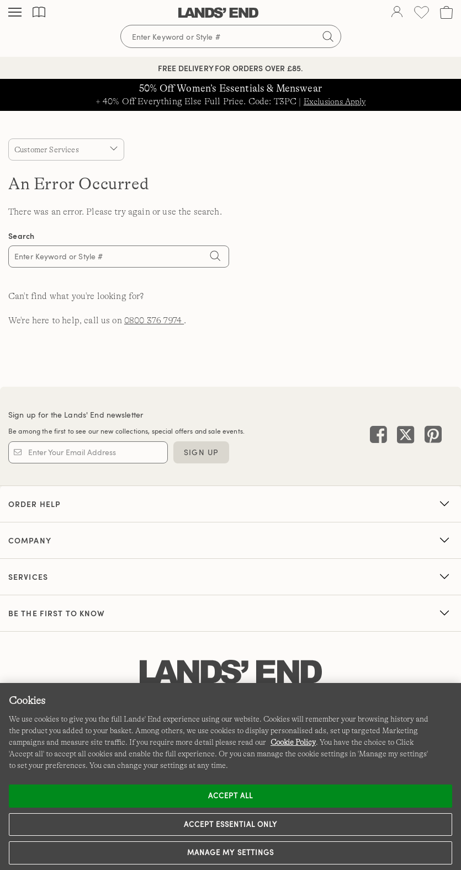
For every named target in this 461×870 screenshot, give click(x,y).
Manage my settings (230, 852)
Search (21, 236)
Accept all (230, 795)
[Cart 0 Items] (446, 12)
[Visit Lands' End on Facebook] (378, 436)
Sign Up (201, 452)
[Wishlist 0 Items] (421, 12)
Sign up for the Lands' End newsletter (75, 414)
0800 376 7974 (154, 320)
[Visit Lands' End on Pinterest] (430, 436)
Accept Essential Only (231, 824)
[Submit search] (327, 36)
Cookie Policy (293, 742)
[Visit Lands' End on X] (402, 436)
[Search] (215, 257)
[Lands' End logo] (231, 672)
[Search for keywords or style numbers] (230, 36)
